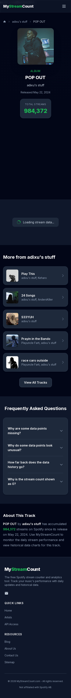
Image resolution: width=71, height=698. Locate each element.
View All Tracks (35, 382)
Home (8, 610)
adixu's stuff (19, 21)
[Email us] (6, 593)
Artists (8, 617)
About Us (10, 648)
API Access (11, 624)
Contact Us (11, 655)
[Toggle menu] (64, 6)
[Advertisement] (35, 162)
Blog (7, 641)
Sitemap (10, 662)
